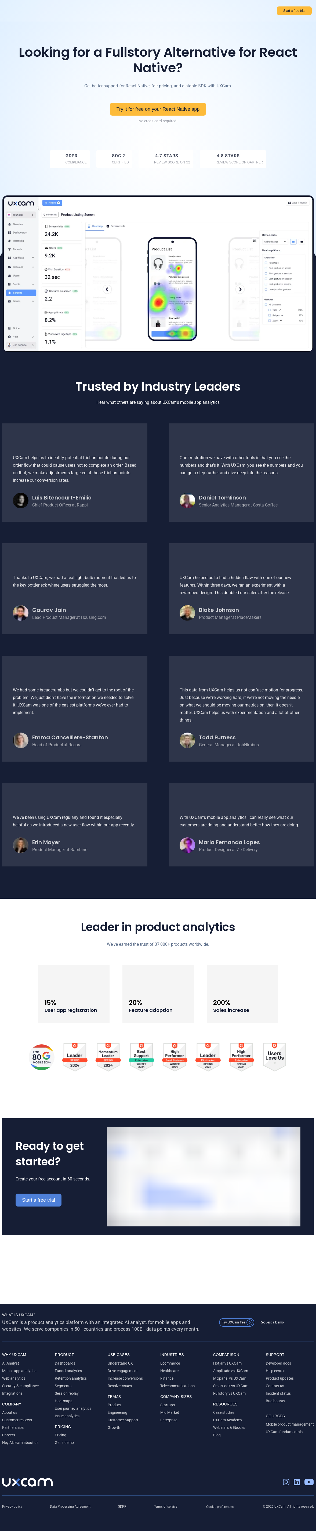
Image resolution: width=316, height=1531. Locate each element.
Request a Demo (271, 1322)
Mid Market (169, 1412)
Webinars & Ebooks (229, 1427)
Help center (275, 1371)
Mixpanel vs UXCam (229, 1378)
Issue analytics (67, 1416)
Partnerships (13, 1427)
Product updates (280, 1378)
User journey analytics (73, 1408)
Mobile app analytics (19, 1371)
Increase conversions (125, 1378)
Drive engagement (123, 1371)
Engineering (117, 1412)
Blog (217, 1435)
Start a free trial (292, 10)
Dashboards (65, 1363)
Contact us (275, 1386)
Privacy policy (12, 1506)
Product (114, 1405)
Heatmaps (63, 1401)
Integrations (12, 1393)
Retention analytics (71, 1378)
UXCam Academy (227, 1420)
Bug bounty (275, 1401)
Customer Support (123, 1420)
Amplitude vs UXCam (230, 1371)
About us (9, 1412)
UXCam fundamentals (284, 1432)
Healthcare (169, 1371)
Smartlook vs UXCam (230, 1386)
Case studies (223, 1412)
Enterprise (168, 1420)
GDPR (122, 1506)
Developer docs (278, 1363)
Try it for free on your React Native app (158, 109)
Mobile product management (290, 1424)
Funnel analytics (68, 1371)
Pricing (60, 1435)
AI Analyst (10, 1363)
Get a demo (64, 1442)
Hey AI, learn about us (20, 1442)
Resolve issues (120, 1386)
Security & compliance (20, 1386)
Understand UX (120, 1363)
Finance (166, 1378)
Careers (8, 1435)
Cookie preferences (220, 1507)
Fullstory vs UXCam (229, 1393)
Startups (167, 1405)
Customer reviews (17, 1420)
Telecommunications (177, 1386)
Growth (114, 1427)
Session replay (67, 1393)
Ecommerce (170, 1363)
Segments (63, 1386)
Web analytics (13, 1378)
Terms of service (165, 1506)
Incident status (278, 1393)
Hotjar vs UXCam (227, 1363)
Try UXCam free (233, 1322)
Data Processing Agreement (70, 1506)
